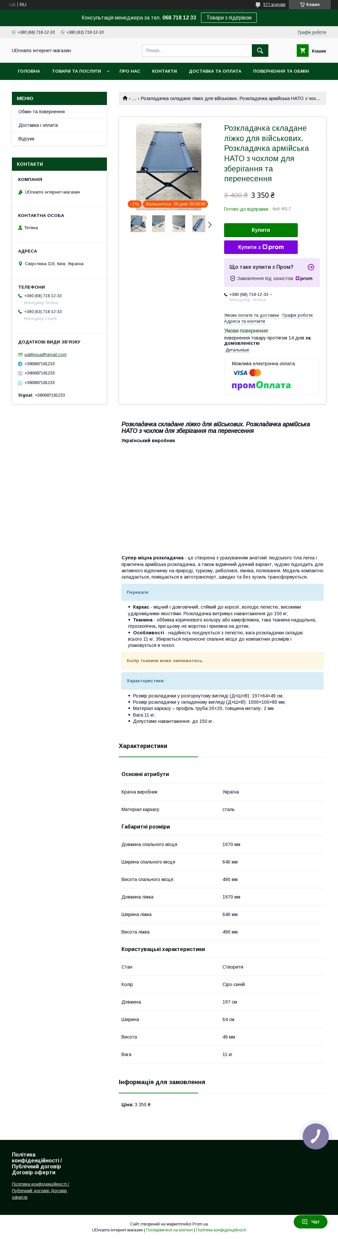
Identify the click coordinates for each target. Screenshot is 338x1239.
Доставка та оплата (215, 71)
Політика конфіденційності (221, 1230)
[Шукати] (260, 50)
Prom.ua (200, 1224)
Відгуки (26, 138)
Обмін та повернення (41, 111)
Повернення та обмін (281, 71)
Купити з (261, 247)
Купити (261, 230)
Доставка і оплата (38, 125)
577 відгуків (274, 4)
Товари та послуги (76, 71)
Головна (29, 71)
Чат (311, 1222)
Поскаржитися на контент (169, 1230)
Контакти (164, 71)
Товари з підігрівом (229, 17)
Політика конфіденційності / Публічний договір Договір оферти (40, 1191)
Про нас (129, 71)
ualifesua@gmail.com (45, 354)
